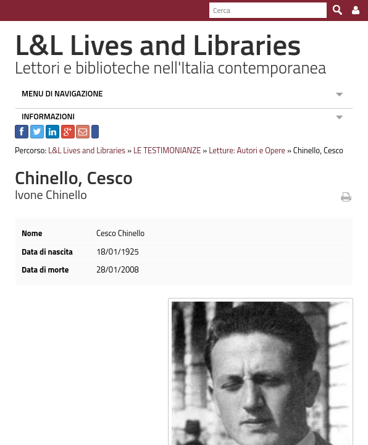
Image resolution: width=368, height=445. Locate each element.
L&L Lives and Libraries (81, 150)
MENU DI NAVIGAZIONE (57, 93)
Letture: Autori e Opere (241, 150)
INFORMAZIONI (42, 116)
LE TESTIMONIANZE (162, 150)
